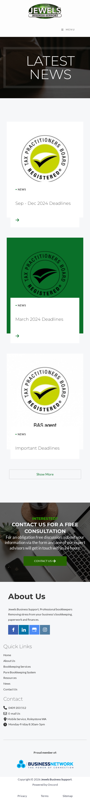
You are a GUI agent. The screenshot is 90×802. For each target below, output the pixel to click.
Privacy (22, 795)
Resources (10, 677)
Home (7, 655)
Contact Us (10, 689)
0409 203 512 (14, 708)
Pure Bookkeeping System (19, 672)
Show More (45, 474)
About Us (9, 660)
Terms (44, 795)
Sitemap (68, 795)
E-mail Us (11, 714)
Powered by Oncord (45, 784)
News (6, 683)
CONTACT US (45, 559)
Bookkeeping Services (17, 666)
